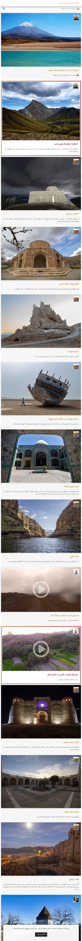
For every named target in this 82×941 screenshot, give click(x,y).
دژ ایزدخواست (73, 351)
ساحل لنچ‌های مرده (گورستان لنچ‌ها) (64, 419)
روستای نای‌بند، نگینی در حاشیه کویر (62, 674)
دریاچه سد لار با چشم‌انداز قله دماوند (63, 70)
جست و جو (3, 8)
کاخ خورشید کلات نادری (69, 284)
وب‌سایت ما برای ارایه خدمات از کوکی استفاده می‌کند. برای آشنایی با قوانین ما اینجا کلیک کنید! (41, 928)
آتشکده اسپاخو (72, 214)
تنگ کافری (74, 556)
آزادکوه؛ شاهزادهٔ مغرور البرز (66, 144)
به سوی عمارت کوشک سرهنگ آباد (64, 615)
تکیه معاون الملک (71, 486)
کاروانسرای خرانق (71, 812)
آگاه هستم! (41, 934)
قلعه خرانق (74, 879)
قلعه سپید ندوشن (71, 742)
